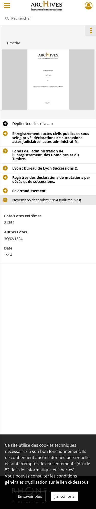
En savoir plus (30, 496)
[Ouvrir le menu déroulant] (7, 6)
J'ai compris (64, 496)
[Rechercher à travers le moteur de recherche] (47, 18)
